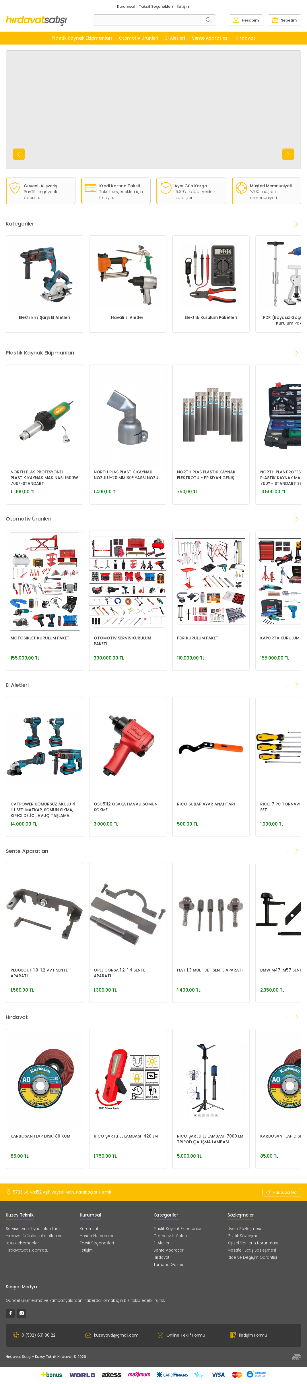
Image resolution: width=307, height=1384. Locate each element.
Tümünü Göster (169, 1264)
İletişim (86, 1250)
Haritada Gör (282, 1192)
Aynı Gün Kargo (190, 186)
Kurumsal (89, 1228)
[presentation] (19, 154)
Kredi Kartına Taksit (119, 186)
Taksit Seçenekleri (97, 1243)
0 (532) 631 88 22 (34, 1335)
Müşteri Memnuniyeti (271, 186)
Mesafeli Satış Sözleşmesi (252, 1250)
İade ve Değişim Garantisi (252, 1257)
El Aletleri (162, 1243)
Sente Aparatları (169, 1250)
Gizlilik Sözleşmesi (244, 1236)
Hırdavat (161, 1257)
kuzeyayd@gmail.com (112, 1335)
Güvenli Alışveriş (40, 186)
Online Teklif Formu (181, 1335)
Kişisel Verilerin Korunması (253, 1243)
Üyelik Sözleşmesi (244, 1228)
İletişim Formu (248, 1335)
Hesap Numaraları (97, 1236)
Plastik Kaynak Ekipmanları (178, 1228)
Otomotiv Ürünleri (170, 1236)
